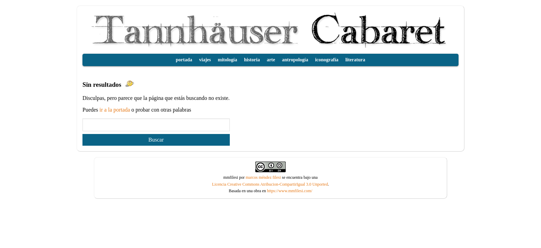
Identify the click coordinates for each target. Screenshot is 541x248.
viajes (205, 59)
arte (271, 59)
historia (252, 59)
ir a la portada (115, 110)
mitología (227, 59)
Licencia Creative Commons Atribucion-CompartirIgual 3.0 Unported (270, 184)
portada (184, 59)
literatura (355, 59)
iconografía (326, 59)
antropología (295, 59)
